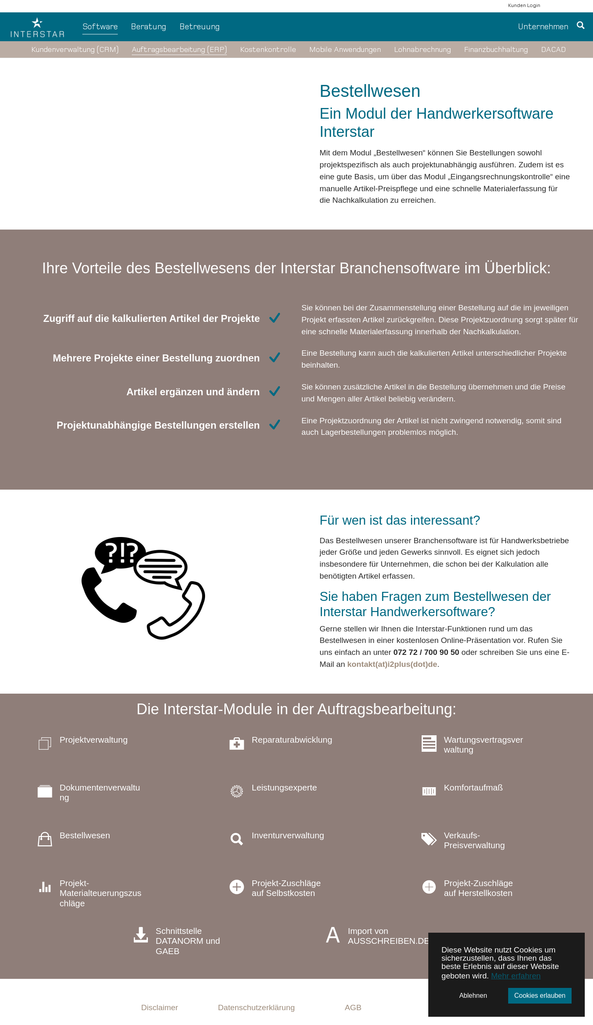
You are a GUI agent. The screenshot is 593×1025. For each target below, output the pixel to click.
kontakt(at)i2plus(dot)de (392, 664)
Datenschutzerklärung (256, 1007)
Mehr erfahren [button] (516, 975)
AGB (353, 1007)
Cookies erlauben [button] (540, 995)
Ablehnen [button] (473, 995)
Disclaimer (159, 1007)
